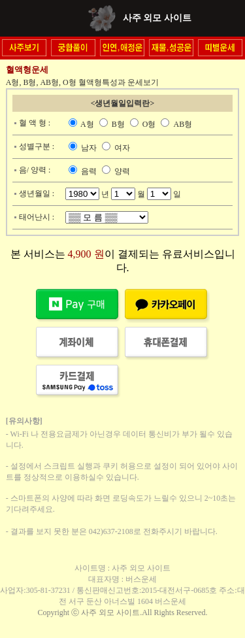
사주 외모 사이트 (157, 18)
